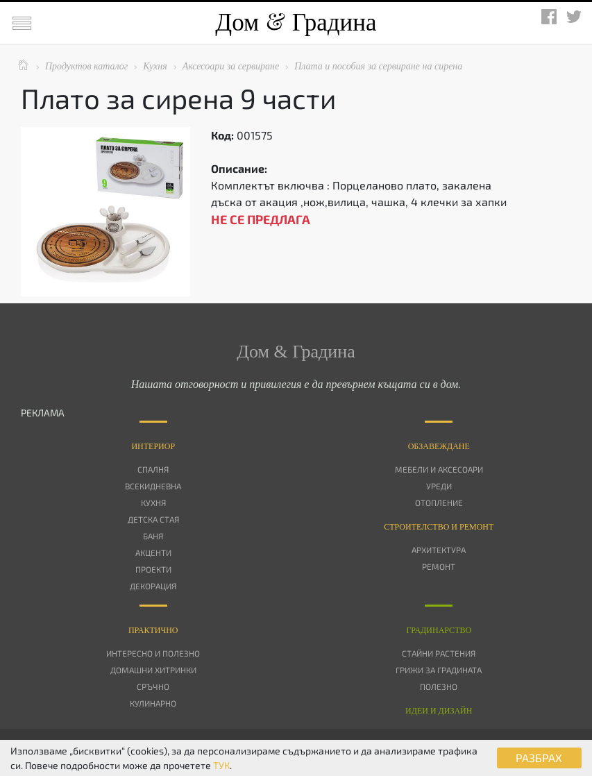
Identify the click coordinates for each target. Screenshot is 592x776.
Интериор (153, 446)
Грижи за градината (439, 670)
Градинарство (438, 630)
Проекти (153, 569)
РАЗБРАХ (539, 757)
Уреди (439, 486)
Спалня (153, 469)
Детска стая (153, 519)
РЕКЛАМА (43, 413)
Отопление (439, 502)
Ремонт (438, 566)
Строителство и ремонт (438, 527)
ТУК (221, 765)
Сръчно (153, 686)
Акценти (153, 552)
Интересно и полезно (153, 653)
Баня (153, 536)
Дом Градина (295, 22)
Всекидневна (153, 486)
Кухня (153, 502)
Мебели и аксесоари (439, 469)
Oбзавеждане (439, 446)
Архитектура (439, 550)
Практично (153, 630)
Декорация (153, 586)
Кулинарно (153, 703)
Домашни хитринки (153, 670)
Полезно (438, 686)
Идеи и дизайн (438, 711)
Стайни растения (438, 653)
